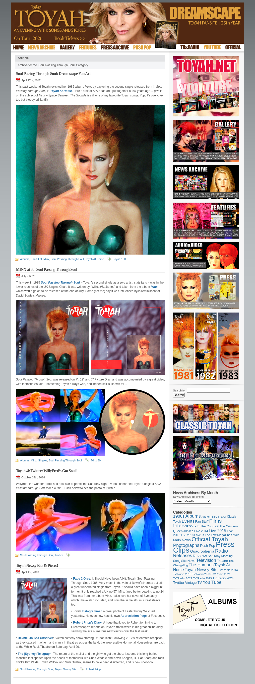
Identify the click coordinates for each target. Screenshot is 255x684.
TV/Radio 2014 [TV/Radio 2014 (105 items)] (228, 570)
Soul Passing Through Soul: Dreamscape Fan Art (53, 73)
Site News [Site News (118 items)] (188, 561)
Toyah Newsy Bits (65, 669)
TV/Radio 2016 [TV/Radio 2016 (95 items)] (201, 574)
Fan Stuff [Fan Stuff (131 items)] (202, 521)
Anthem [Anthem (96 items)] (206, 516)
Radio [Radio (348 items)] (221, 551)
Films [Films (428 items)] (215, 521)
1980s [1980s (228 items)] (179, 516)
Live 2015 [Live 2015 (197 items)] (217, 530)
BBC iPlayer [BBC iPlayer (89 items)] (219, 516)
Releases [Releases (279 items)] (182, 555)
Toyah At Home (94, 259)
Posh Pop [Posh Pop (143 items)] (207, 546)
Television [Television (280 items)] (206, 560)
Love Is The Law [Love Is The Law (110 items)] (205, 535)
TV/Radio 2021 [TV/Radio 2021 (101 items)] (220, 574)
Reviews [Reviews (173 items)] (200, 556)
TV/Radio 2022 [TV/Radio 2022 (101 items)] (182, 578)
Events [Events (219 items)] (188, 521)
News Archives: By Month (188, 496)
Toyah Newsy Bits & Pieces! (37, 565)
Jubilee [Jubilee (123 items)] (188, 531)
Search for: (179, 390)
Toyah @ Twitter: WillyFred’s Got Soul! (46, 471)
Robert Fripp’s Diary (87, 622)
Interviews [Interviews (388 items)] (184, 525)
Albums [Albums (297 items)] (193, 516)
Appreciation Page (134, 616)
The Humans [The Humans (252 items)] (201, 564)
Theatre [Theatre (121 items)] (222, 561)
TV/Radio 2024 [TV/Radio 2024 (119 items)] (222, 578)
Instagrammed (92, 611)
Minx (46, 259)
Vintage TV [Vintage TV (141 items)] (193, 583)
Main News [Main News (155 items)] (182, 540)
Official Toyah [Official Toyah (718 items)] (209, 539)
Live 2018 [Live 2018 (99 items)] (187, 535)
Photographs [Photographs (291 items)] (186, 545)
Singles (42, 460)
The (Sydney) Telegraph (35, 654)
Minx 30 (96, 460)
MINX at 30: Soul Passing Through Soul (46, 269)
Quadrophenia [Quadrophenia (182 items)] (202, 551)
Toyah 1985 (120, 259)
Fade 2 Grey (81, 578)
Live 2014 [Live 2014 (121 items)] (201, 531)
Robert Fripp (93, 669)
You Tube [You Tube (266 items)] (212, 582)
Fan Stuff (36, 259)
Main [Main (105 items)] (236, 535)
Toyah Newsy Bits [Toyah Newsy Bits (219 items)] (201, 569)
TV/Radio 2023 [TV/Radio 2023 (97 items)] (202, 578)
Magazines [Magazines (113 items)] (224, 535)
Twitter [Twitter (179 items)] (178, 582)
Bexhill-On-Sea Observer (35, 638)
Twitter (59, 555)
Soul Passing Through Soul (67, 259)
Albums (24, 259)
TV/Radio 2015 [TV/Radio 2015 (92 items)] (182, 574)
